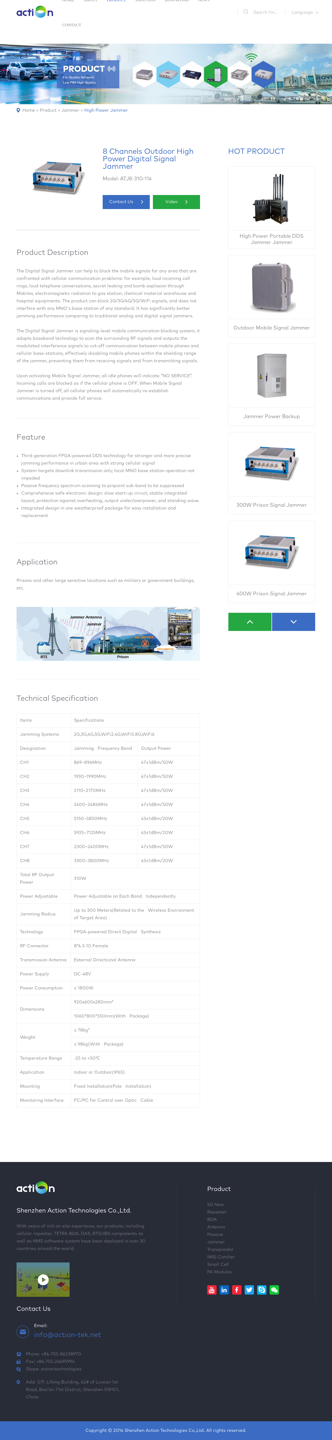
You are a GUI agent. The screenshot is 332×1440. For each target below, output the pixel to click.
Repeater (217, 1212)
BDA (212, 1220)
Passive (215, 1235)
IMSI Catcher (221, 1257)
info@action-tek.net (67, 1335)
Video (176, 202)
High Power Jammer (106, 110)
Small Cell (218, 1264)
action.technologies (61, 1369)
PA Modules (219, 1272)
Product (48, 110)
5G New (215, 1205)
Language (302, 12)
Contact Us (126, 202)
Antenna (216, 1227)
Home (28, 110)
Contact (71, 24)
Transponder (220, 1249)
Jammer (70, 110)
